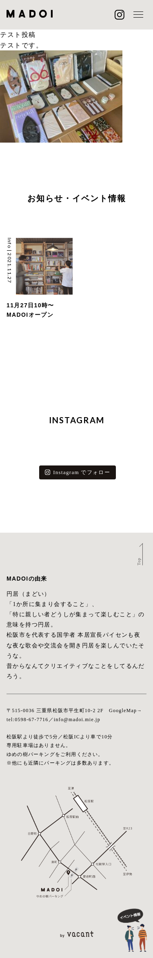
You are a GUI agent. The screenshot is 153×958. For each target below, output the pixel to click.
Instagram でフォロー (77, 472)
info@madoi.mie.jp (77, 719)
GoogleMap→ (125, 710)
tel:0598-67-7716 (28, 719)
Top (138, 561)
